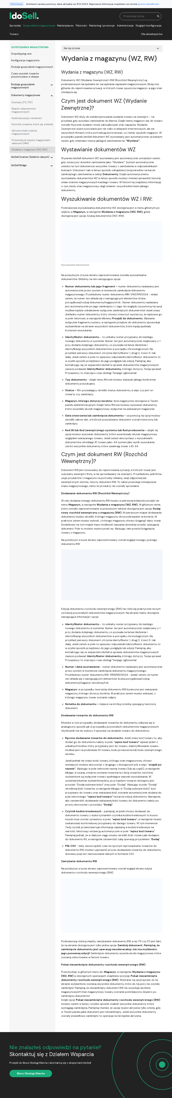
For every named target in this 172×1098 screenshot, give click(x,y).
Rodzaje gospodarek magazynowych (32, 67)
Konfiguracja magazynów (25, 60)
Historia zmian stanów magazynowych (24, 132)
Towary (14, 34)
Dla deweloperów (151, 34)
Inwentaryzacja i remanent (27, 118)
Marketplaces (65, 25)
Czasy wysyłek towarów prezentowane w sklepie (25, 75)
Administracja (125, 25)
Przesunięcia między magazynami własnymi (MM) (31, 141)
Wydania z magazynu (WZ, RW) (30, 149)
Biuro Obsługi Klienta (31, 1073)
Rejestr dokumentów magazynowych (24, 110)
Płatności (81, 25)
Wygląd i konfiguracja (148, 25)
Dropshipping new (21, 53)
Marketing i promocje (102, 25)
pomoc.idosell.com (148, 3)
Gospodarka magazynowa (39, 25)
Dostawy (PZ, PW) (22, 102)
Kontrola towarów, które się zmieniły (32, 124)
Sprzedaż (15, 25)
